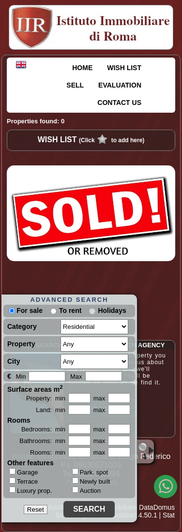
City (13, 361)
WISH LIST (124, 68)
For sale (26, 310)
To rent (70, 310)
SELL (75, 85)
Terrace (23, 481)
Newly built (91, 481)
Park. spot (90, 472)
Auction (86, 490)
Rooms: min (47, 452)
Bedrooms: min (43, 429)
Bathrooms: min (42, 440)
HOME (82, 68)
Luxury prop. (30, 490)
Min (20, 376)
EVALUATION (119, 85)
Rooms (18, 420)
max (99, 398)
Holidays (112, 310)
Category (22, 326)
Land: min (50, 410)
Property (21, 344)
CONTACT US (119, 102)
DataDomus (157, 507)
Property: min (45, 398)
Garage (23, 472)
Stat (169, 515)
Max (76, 376)
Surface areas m (35, 388)
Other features (30, 463)
